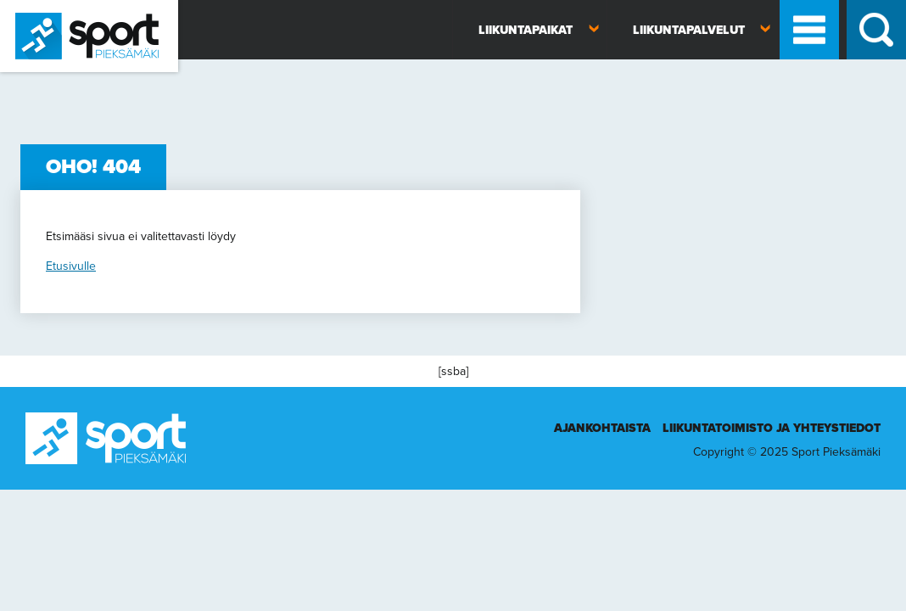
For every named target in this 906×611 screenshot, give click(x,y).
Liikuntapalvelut (689, 30)
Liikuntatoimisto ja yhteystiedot (772, 428)
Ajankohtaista (602, 428)
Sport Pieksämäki (44, 79)
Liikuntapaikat (525, 30)
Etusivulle (71, 266)
